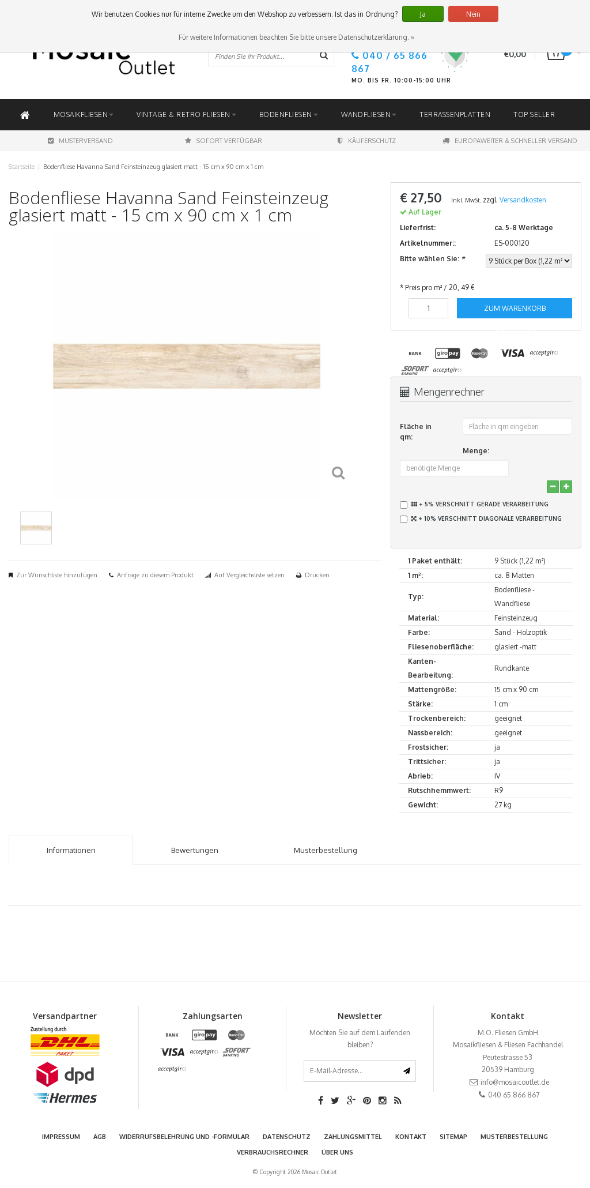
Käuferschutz (367, 141)
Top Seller (534, 114)
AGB (99, 1137)
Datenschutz (287, 1137)
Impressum (61, 1137)
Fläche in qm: (416, 431)
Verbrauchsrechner (272, 1152)
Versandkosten (523, 200)
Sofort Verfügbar (223, 141)
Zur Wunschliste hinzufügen (56, 575)
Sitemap (453, 1137)
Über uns (337, 1152)
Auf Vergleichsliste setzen (249, 575)
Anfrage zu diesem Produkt (155, 575)
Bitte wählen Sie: (432, 258)
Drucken (317, 575)
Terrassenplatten (454, 114)
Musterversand (80, 141)
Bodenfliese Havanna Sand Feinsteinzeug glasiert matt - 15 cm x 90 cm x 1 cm (153, 167)
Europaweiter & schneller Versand (509, 141)
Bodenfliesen (288, 114)
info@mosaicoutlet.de (515, 1082)
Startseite (22, 167)
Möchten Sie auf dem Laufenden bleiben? (359, 1039)
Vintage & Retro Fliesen (186, 114)
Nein (473, 14)
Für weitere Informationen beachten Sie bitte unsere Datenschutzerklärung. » (296, 37)
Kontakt (410, 1137)
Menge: (476, 450)
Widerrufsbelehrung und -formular (184, 1137)
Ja (423, 14)
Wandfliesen (369, 114)
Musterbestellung (514, 1137)
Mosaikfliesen (84, 114)
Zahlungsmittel (353, 1137)
